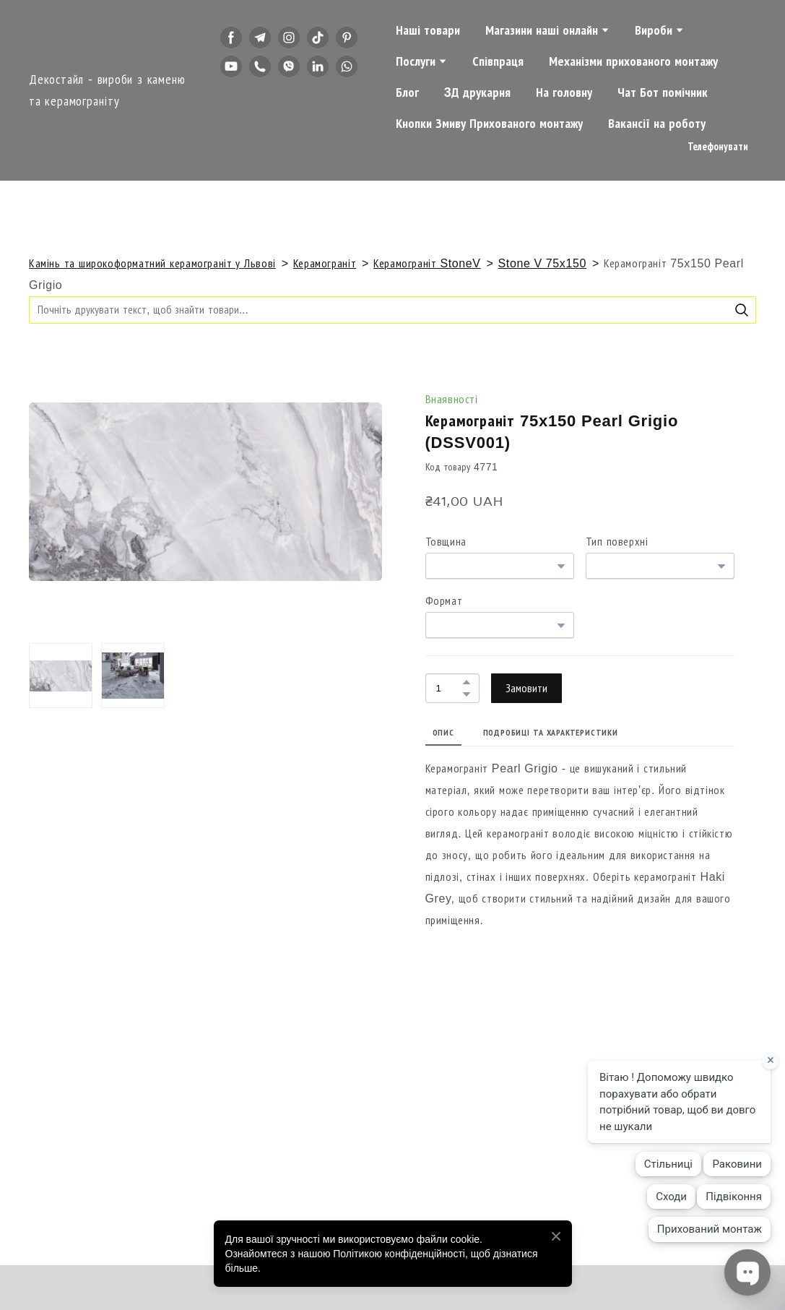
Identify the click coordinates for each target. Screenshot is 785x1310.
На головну (564, 92)
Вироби (653, 30)
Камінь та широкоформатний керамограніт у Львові (152, 263)
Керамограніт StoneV (426, 263)
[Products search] (392, 309)
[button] (231, 37)
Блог (407, 92)
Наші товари (428, 30)
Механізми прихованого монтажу (633, 61)
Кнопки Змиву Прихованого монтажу (489, 123)
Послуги (415, 61)
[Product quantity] (449, 688)
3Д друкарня (477, 92)
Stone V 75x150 (542, 263)
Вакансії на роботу (657, 123)
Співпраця (498, 61)
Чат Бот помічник (662, 92)
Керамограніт (324, 263)
